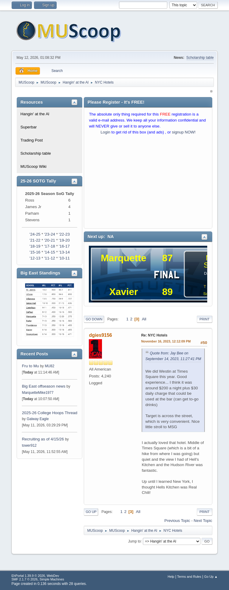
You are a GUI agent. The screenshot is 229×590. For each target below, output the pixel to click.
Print (204, 319)
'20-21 (49, 240)
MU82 (49, 366)
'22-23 (64, 234)
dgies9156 (100, 335)
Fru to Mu (30, 366)
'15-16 (35, 252)
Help (171, 576)
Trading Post (31, 140)
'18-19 (35, 246)
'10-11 (64, 258)
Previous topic (177, 520)
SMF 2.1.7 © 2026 (24, 579)
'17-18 (49, 246)
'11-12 (49, 258)
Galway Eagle (38, 419)
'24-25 (35, 234)
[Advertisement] (148, 183)
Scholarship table (200, 58)
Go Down (94, 319)
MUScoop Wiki (33, 166)
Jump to (134, 541)
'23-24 (49, 234)
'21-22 (35, 240)
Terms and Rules (189, 576)
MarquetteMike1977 (37, 393)
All (144, 319)
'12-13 (35, 258)
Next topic (203, 520)
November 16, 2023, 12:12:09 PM (166, 341)
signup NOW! (184, 132)
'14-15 (49, 252)
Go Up (91, 512)
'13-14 (64, 252)
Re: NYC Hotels (154, 335)
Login (105, 132)
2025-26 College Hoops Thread (49, 413)
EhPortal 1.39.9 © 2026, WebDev (35, 575)
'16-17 (64, 246)
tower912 (29, 445)
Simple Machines (52, 579)
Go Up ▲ (211, 576)
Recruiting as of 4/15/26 (43, 439)
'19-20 (64, 240)
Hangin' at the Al (34, 114)
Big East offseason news (43, 386)
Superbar (28, 127)
